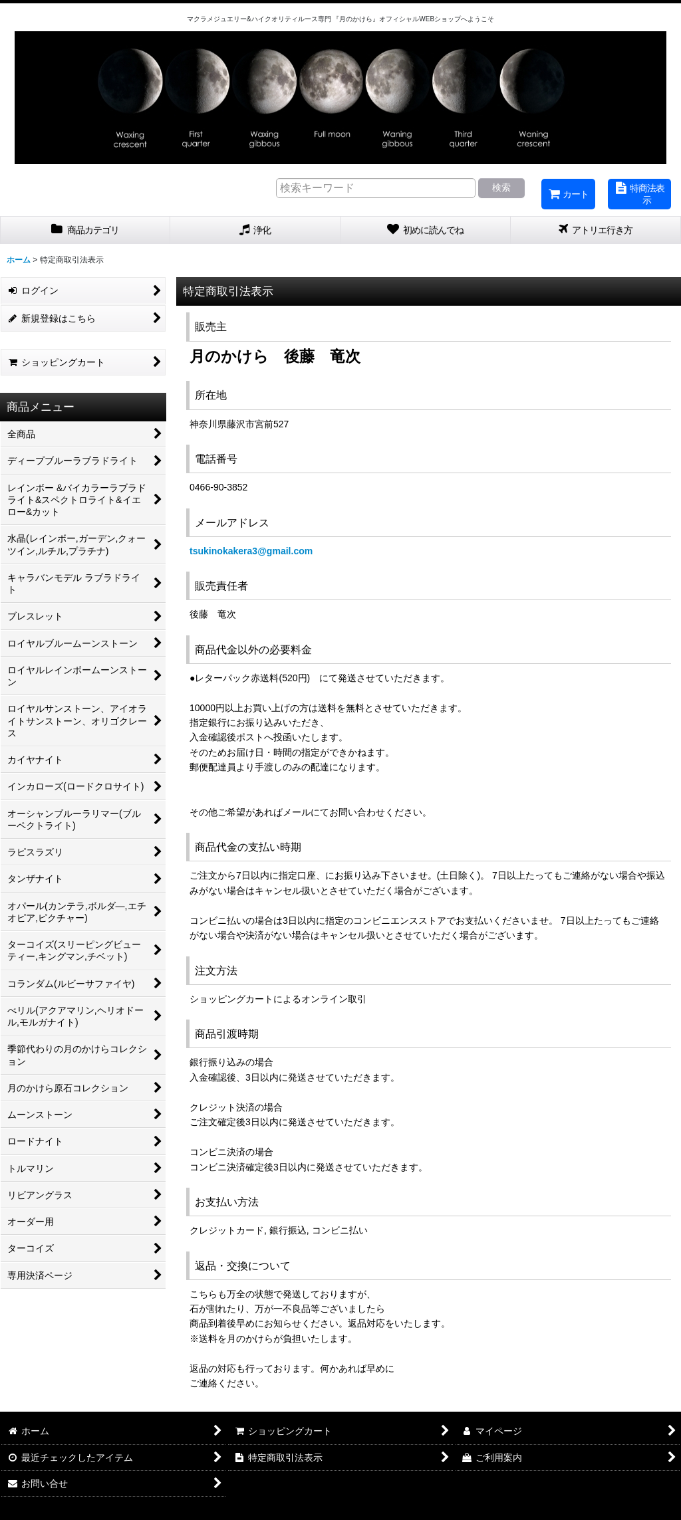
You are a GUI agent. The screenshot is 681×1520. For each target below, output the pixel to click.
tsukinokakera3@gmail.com (251, 551)
